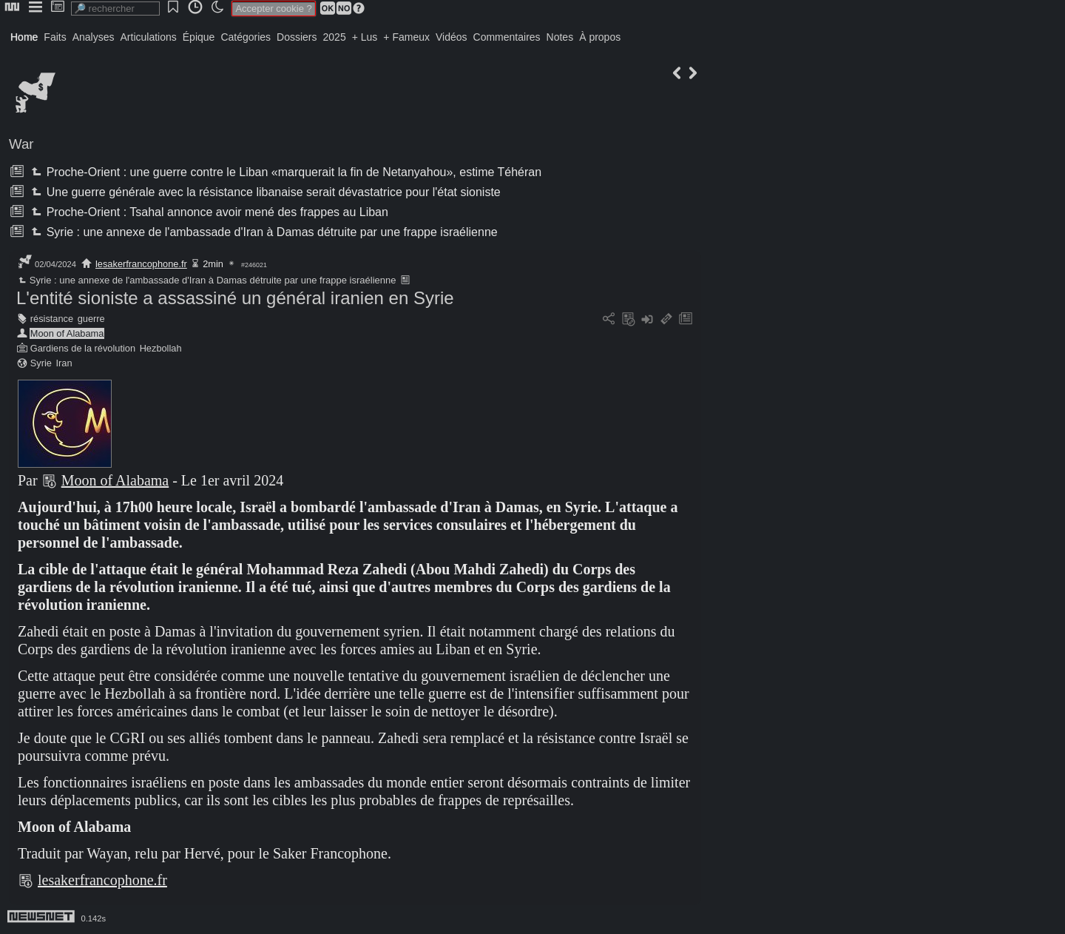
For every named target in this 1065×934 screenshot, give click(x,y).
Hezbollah (161, 348)
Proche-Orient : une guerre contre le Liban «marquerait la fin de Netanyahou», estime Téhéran (284, 172)
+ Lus (365, 37)
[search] (115, 8)
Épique (199, 37)
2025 (334, 37)
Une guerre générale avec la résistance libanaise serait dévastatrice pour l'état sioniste (264, 192)
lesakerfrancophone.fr (141, 263)
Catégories (245, 37)
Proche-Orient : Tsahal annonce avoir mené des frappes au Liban (208, 212)
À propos (600, 37)
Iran (64, 363)
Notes (560, 37)
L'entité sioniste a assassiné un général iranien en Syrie (235, 298)
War (21, 144)
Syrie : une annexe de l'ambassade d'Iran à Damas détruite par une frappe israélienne (262, 232)
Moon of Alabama (67, 333)
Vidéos (451, 37)
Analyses (93, 37)
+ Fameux (406, 37)
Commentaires (507, 37)
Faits (55, 37)
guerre (91, 318)
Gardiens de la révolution (82, 348)
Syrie (41, 363)
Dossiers (297, 37)
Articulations (149, 37)
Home (24, 37)
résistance (51, 318)
